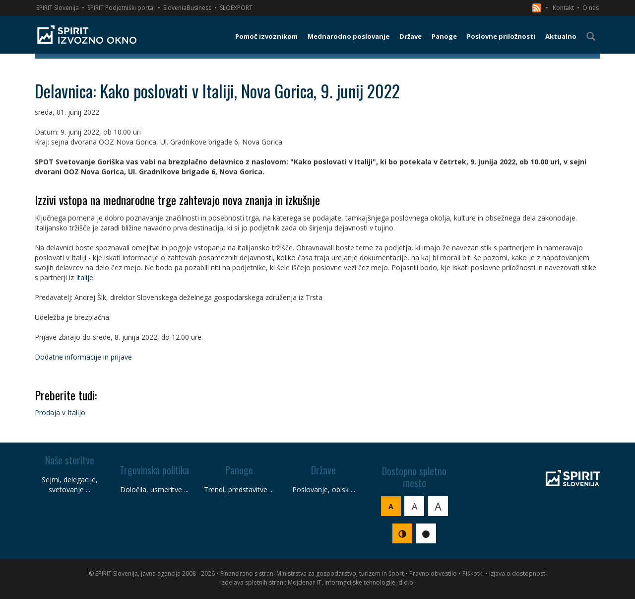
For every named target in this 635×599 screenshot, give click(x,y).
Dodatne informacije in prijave (83, 357)
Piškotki (473, 573)
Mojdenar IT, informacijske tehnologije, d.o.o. (351, 582)
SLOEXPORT (236, 7)
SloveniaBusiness (187, 7)
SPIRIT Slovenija (57, 7)
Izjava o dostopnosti (518, 573)
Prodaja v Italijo (60, 412)
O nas (590, 7)
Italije (84, 277)
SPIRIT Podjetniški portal (121, 7)
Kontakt (563, 7)
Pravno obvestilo (433, 573)
